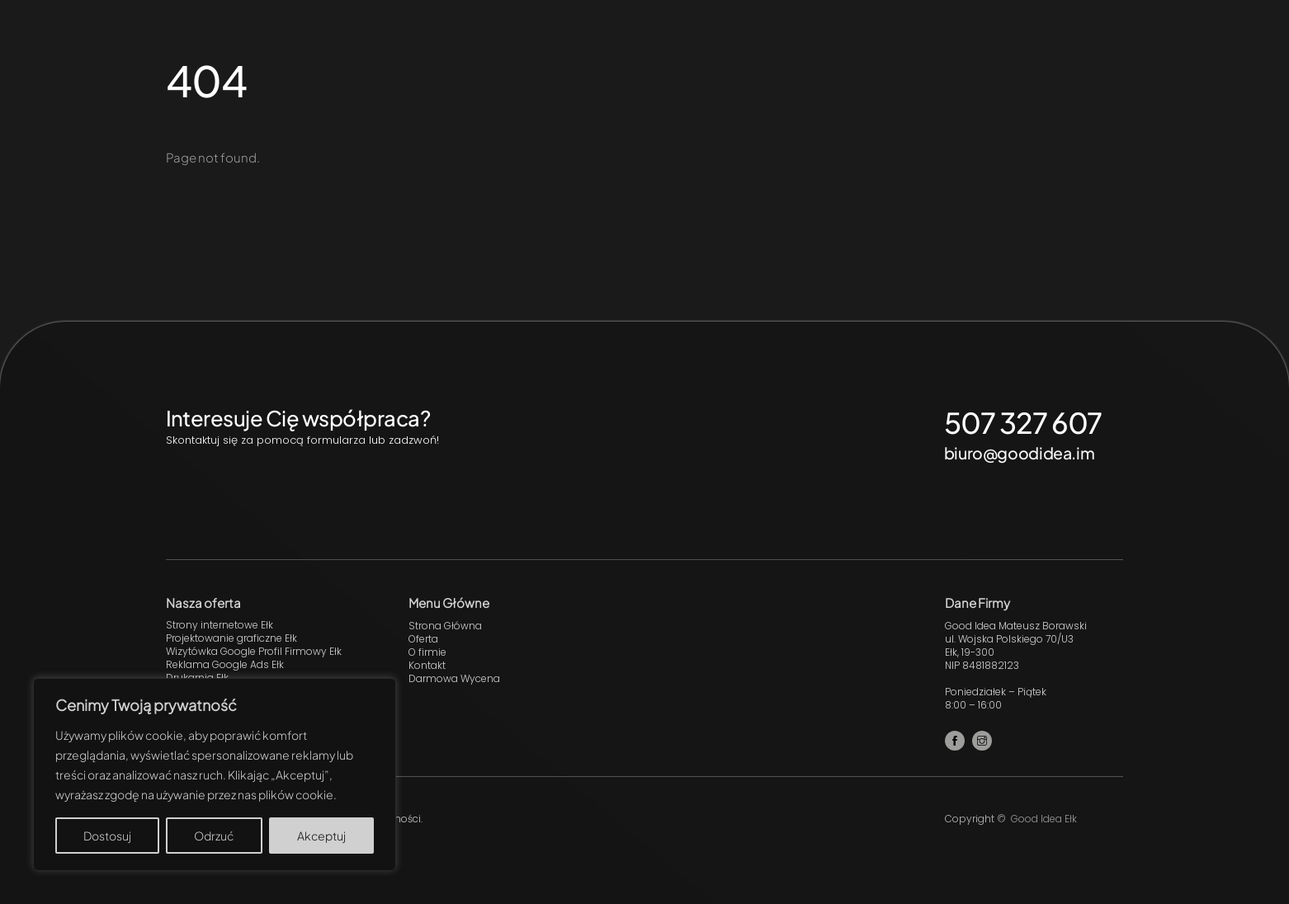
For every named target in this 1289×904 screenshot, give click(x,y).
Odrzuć (214, 835)
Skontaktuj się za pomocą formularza (266, 440)
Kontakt (427, 665)
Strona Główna (445, 626)
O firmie (427, 652)
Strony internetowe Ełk (219, 625)
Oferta (423, 639)
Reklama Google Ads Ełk (225, 664)
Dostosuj (107, 835)
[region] (214, 774)
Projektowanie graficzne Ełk (231, 638)
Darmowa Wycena (454, 678)
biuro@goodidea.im (1019, 453)
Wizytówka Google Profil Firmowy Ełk (254, 651)
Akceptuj (321, 835)
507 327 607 (1023, 422)
